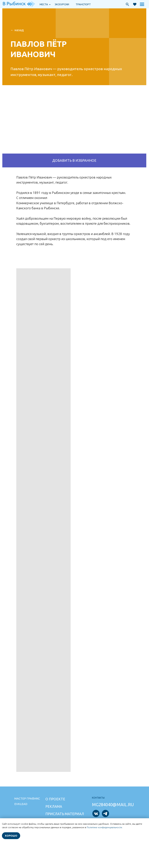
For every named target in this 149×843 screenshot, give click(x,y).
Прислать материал (64, 814)
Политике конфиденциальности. (105, 827)
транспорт (83, 4)
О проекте (55, 799)
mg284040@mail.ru (113, 804)
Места (44, 4)
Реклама (53, 806)
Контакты (98, 797)
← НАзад (17, 30)
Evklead (20, 804)
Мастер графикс (27, 798)
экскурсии (62, 4)
